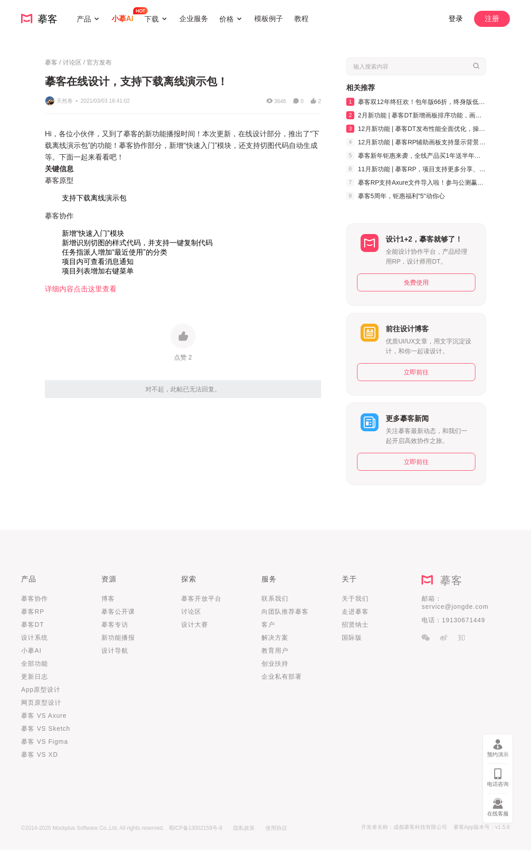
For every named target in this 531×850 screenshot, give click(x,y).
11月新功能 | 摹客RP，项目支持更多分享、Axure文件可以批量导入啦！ (416, 169)
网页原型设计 (41, 702)
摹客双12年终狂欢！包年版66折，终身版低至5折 (416, 102)
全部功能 (34, 663)
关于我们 (355, 598)
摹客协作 (34, 598)
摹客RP (32, 611)
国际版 (352, 637)
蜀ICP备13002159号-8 (195, 828)
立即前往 (416, 372)
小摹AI (31, 650)
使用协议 (276, 828)
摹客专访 (114, 624)
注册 (492, 18)
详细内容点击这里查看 (81, 289)
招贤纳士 (355, 624)
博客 (108, 598)
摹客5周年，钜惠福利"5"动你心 (395, 196)
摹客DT (32, 624)
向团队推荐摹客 (285, 611)
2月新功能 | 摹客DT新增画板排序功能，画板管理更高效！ (416, 115)
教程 (301, 18)
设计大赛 (194, 624)
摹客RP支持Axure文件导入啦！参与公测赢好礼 (416, 182)
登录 (455, 18)
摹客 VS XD (39, 754)
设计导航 (114, 650)
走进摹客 (355, 611)
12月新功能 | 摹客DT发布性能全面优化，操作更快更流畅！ (416, 129)
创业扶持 (274, 663)
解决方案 (274, 637)
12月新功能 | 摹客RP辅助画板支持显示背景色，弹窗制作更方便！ (416, 142)
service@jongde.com (455, 606)
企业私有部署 (281, 676)
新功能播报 (118, 637)
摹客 (51, 62)
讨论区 (72, 62)
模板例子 (268, 18)
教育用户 (274, 650)
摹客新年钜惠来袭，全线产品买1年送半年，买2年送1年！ (416, 156)
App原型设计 (41, 689)
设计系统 (34, 637)
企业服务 (193, 18)
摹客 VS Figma (44, 741)
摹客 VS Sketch (45, 728)
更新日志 (34, 676)
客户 (268, 624)
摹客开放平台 (201, 598)
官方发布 (99, 62)
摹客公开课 (118, 611)
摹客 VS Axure (43, 715)
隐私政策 (244, 828)
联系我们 (274, 598)
